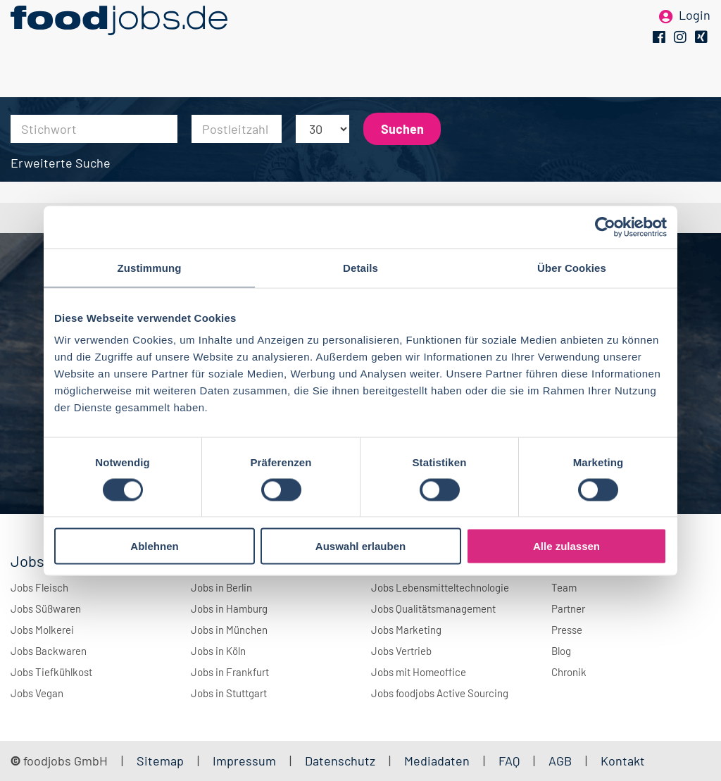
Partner (568, 608)
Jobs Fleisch (39, 587)
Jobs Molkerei (42, 629)
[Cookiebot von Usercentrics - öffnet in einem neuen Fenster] (605, 226)
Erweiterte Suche (61, 162)
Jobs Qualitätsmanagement (433, 608)
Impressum (244, 760)
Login (694, 34)
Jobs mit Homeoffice (418, 672)
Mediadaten (437, 760)
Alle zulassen (566, 546)
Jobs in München (229, 629)
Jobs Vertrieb (401, 650)
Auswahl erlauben (360, 546)
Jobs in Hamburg (229, 608)
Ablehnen (154, 546)
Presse (566, 629)
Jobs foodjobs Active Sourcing (439, 693)
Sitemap (160, 760)
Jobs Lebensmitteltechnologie (440, 587)
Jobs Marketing (406, 629)
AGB (561, 760)
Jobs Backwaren (49, 650)
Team (564, 587)
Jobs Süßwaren (46, 608)
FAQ (509, 760)
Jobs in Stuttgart (229, 693)
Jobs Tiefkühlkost (51, 672)
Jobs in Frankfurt (230, 672)
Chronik (569, 672)
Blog (561, 650)
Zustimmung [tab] (150, 267)
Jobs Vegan (37, 693)
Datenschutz (341, 760)
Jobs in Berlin (221, 587)
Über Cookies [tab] (571, 267)
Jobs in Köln (218, 650)
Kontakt (623, 760)
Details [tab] (360, 267)
